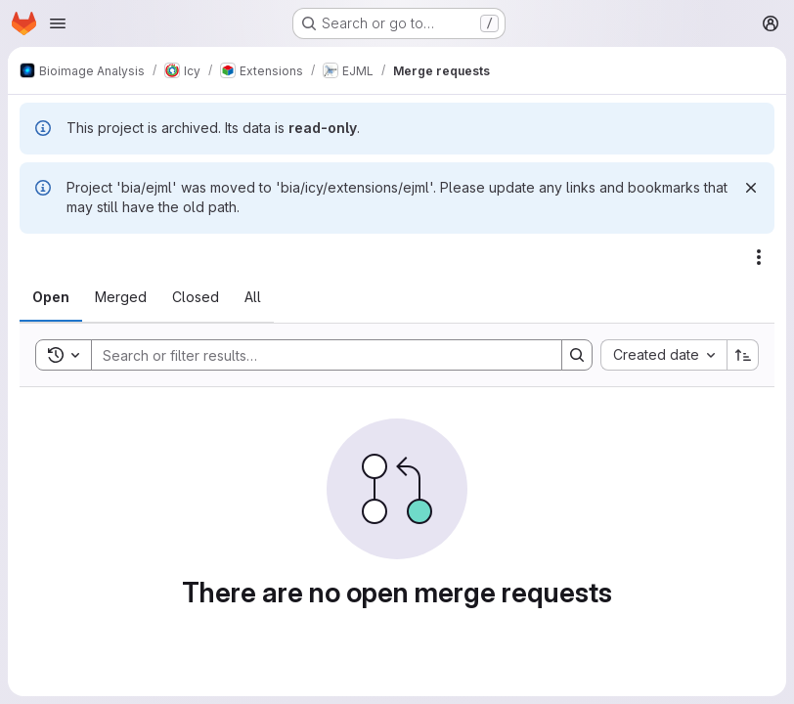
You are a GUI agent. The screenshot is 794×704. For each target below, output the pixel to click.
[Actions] (758, 257)
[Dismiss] (751, 187)
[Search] (317, 355)
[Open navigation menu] (57, 23)
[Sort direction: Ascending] (743, 355)
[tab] (51, 297)
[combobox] (663, 355)
